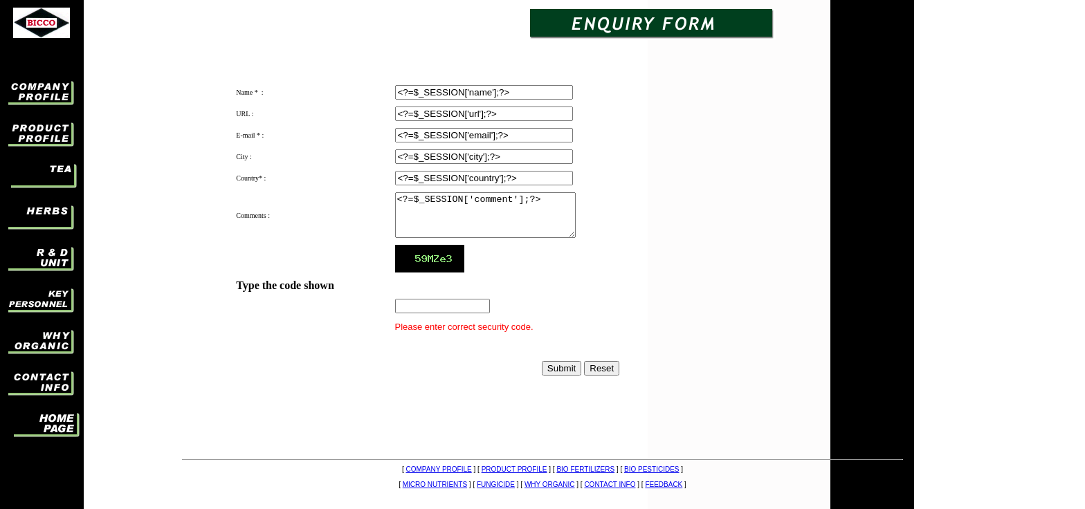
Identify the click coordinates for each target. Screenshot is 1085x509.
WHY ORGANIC (550, 484)
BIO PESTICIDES (651, 469)
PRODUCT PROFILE (514, 469)
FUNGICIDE (496, 484)
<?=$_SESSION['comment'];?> (495, 219)
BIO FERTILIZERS (585, 469)
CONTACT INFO (609, 484)
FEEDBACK (663, 484)
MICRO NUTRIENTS (435, 484)
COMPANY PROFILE (439, 469)
